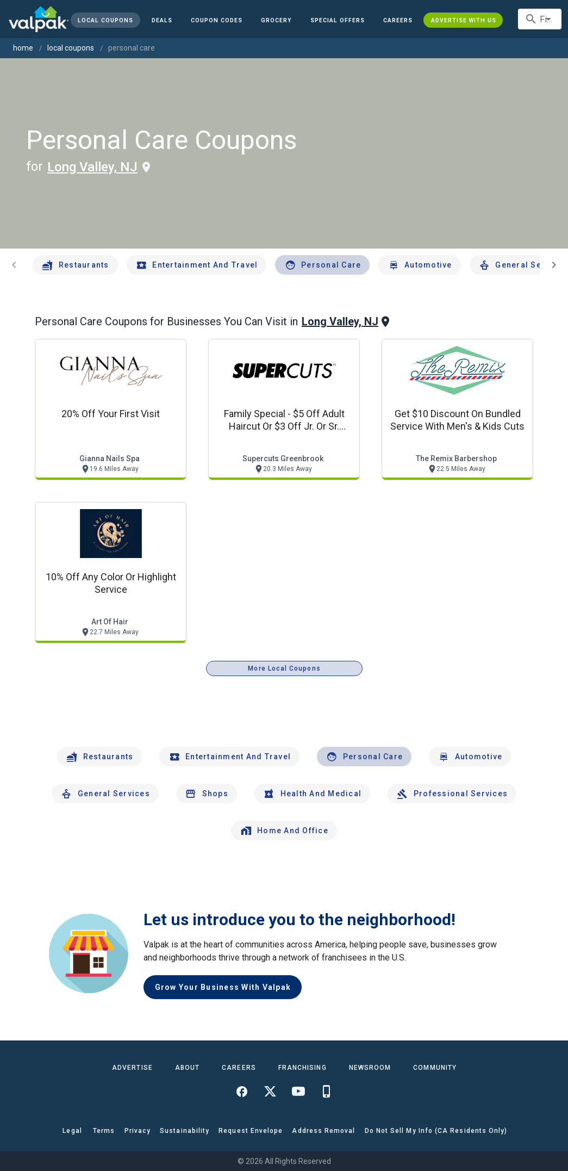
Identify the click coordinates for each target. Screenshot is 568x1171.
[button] (337, 20)
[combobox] (539, 19)
